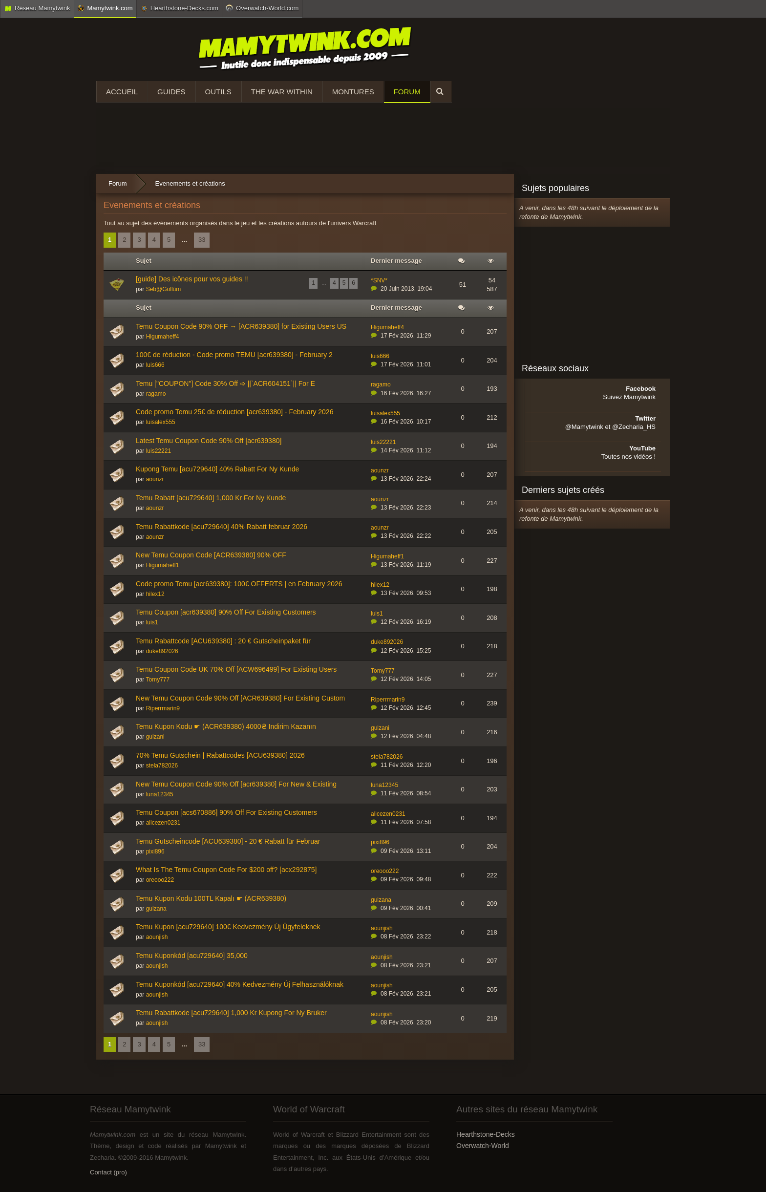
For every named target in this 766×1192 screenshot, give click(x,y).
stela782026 (162, 765)
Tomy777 (158, 679)
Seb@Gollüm (163, 289)
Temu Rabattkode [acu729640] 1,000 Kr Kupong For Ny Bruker (231, 1013)
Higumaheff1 (162, 565)
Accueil (122, 91)
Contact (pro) (108, 1172)
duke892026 (162, 651)
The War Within (282, 91)
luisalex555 (160, 422)
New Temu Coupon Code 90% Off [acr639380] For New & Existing (236, 784)
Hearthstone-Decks (485, 1134)
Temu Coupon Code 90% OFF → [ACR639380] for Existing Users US (241, 326)
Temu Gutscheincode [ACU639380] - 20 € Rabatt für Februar (228, 841)
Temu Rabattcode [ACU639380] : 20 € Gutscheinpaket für (223, 641)
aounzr (155, 479)
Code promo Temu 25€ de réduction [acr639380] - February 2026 (234, 412)
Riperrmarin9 (163, 708)
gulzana (156, 908)
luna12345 (159, 794)
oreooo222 (160, 879)
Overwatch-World (482, 1145)
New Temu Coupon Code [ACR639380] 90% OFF (211, 555)
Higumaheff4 (162, 336)
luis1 (152, 622)
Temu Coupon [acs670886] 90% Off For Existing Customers (226, 812)
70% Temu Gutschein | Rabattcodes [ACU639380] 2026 (220, 755)
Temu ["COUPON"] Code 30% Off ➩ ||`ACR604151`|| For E (225, 383)
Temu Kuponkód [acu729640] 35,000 (192, 955)
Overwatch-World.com (262, 8)
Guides (171, 91)
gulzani (155, 736)
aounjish (157, 937)
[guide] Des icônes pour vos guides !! (192, 279)
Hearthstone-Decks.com (179, 8)
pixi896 (155, 851)
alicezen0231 (163, 822)
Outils (218, 91)
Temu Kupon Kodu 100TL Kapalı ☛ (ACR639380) (211, 898)
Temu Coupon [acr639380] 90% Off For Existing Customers (226, 612)
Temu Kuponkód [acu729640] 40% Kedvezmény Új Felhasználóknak (239, 984)
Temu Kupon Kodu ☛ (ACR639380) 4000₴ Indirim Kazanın (226, 726)
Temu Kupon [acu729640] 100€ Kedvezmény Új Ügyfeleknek (228, 927)
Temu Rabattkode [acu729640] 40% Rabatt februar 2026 (221, 527)
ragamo (156, 393)
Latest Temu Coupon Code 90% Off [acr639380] (208, 441)
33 (201, 239)
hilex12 (155, 594)
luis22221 (158, 450)
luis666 (155, 365)
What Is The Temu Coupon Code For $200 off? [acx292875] (226, 869)
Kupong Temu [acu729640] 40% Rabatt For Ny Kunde (217, 469)
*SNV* (379, 280)
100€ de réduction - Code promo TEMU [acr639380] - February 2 (234, 355)
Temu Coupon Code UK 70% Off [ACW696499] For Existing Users (236, 669)
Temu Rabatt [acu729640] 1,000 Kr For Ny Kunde (211, 498)
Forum (407, 91)
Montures (353, 91)
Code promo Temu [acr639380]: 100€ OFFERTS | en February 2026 (239, 584)
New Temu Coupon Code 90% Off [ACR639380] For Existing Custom (240, 698)
